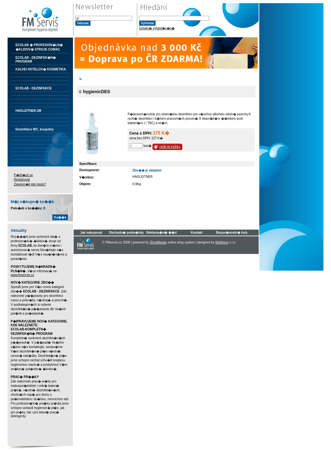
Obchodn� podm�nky (126, 232)
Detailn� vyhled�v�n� (157, 28)
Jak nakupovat (91, 232)
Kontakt (196, 232)
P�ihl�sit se (23, 175)
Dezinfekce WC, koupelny (34, 129)
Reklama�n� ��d (161, 232)
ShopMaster (158, 242)
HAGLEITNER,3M (28, 110)
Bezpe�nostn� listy (231, 232)
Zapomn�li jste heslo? (30, 184)
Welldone (221, 242)
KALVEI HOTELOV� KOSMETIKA (40, 69)
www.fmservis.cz (22, 275)
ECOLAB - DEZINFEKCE (33, 88)
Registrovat (22, 179)
